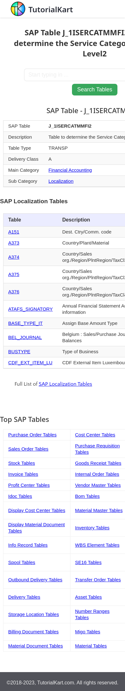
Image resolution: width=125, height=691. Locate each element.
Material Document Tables (35, 645)
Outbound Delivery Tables (35, 579)
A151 (13, 231)
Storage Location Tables (33, 614)
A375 (13, 274)
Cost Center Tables (95, 434)
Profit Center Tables (29, 485)
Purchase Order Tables (32, 434)
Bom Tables (87, 496)
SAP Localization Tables (65, 384)
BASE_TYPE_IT (25, 323)
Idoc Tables (20, 496)
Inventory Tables (92, 527)
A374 (13, 257)
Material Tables (91, 645)
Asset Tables (88, 597)
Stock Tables (21, 463)
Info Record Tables (28, 545)
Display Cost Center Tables (36, 510)
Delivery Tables (24, 597)
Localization (61, 181)
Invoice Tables (23, 474)
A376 (13, 291)
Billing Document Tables (33, 631)
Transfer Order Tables (98, 579)
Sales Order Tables (28, 449)
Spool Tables (21, 562)
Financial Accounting (70, 170)
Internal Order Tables (97, 474)
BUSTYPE (19, 351)
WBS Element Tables (97, 545)
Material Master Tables (99, 510)
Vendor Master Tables (98, 485)
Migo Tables (87, 631)
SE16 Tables (88, 562)
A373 (13, 242)
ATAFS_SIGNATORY (30, 309)
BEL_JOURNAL (25, 337)
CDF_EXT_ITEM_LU (30, 362)
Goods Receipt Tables (98, 463)
